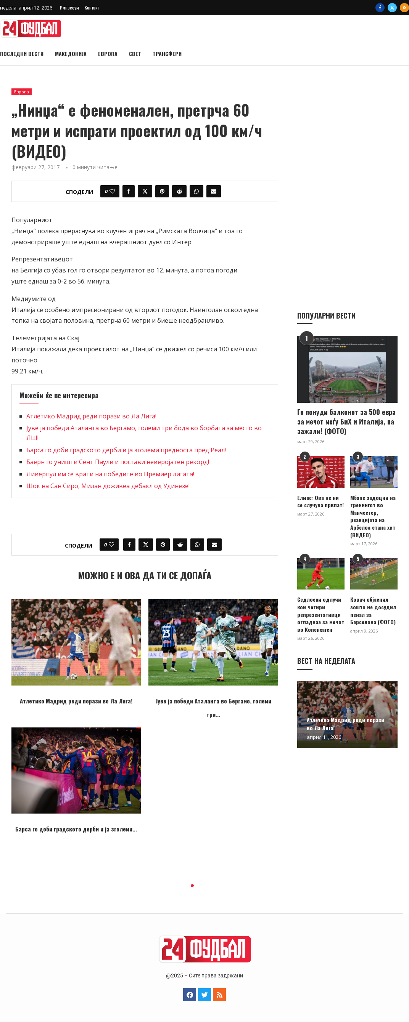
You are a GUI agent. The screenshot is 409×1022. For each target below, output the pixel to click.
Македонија (71, 54)
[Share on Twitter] (145, 191)
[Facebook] (380, 7)
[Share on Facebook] (128, 191)
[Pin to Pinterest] (162, 191)
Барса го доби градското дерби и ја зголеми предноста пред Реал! (126, 450)
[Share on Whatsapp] (196, 191)
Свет (135, 54)
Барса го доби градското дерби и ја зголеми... (76, 829)
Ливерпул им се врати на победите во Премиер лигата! (110, 474)
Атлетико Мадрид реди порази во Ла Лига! (91, 416)
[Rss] (404, 7)
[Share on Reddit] (179, 191)
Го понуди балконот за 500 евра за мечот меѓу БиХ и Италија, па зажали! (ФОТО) (346, 421)
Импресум (69, 7)
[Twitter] (392, 7)
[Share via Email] (213, 191)
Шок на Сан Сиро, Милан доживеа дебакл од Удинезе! (108, 486)
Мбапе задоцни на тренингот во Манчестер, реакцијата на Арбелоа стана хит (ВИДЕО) (373, 515)
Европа (108, 54)
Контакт (92, 7)
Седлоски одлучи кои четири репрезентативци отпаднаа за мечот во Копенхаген (320, 614)
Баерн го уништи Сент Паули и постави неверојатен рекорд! (117, 462)
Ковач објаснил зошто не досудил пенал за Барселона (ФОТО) (373, 610)
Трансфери (167, 54)
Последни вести (21, 54)
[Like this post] (112, 191)
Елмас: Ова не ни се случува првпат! (320, 500)
